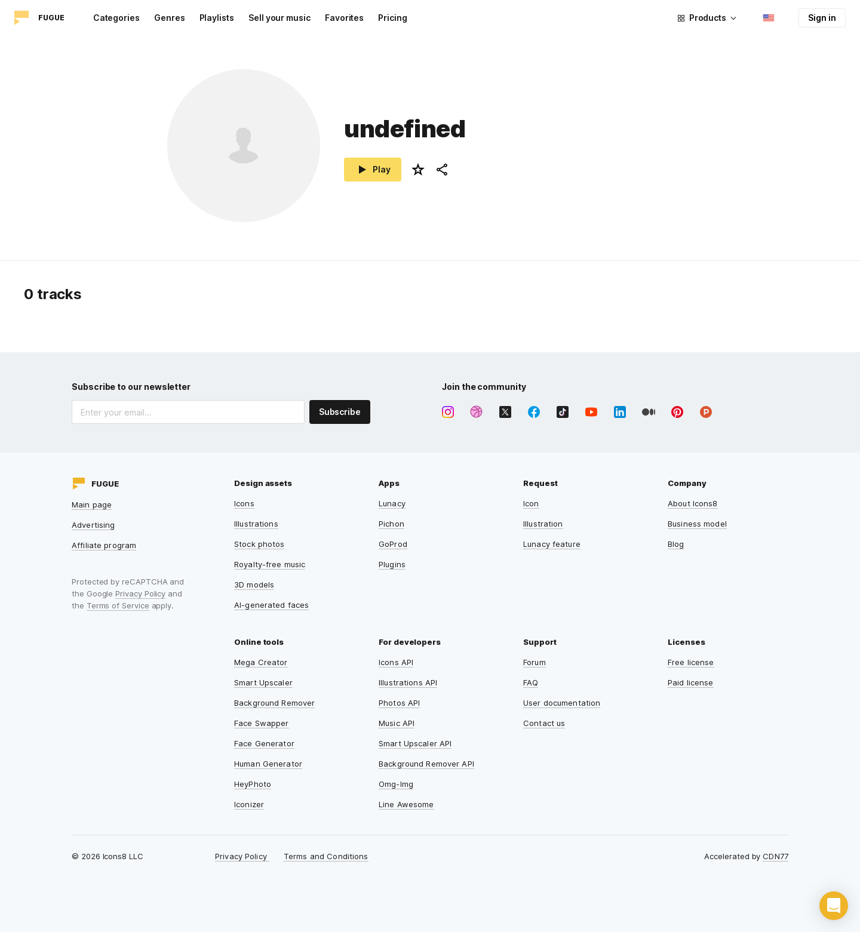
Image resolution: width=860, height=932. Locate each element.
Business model (697, 523)
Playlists (216, 18)
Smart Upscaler (263, 682)
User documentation (561, 703)
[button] (833, 905)
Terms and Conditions (326, 856)
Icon (531, 503)
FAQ (530, 682)
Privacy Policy (140, 593)
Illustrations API (408, 682)
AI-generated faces (271, 605)
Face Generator (264, 743)
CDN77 (775, 856)
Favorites (344, 18)
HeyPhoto (252, 784)
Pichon (391, 523)
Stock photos (259, 544)
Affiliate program (104, 545)
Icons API (396, 662)
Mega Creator (261, 662)
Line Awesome (406, 804)
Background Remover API (426, 763)
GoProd (393, 544)
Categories (116, 18)
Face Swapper (261, 723)
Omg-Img (396, 784)
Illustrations (256, 523)
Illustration (543, 523)
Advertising (93, 525)
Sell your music (279, 18)
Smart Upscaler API (415, 743)
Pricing (392, 18)
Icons (244, 503)
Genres (169, 18)
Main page (92, 504)
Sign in (822, 18)
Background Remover (274, 703)
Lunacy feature (551, 544)
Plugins (392, 564)
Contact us (544, 723)
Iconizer (249, 804)
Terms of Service (118, 605)
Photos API (399, 703)
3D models (254, 584)
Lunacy (392, 503)
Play (373, 169)
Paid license (691, 682)
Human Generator (268, 763)
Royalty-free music (269, 564)
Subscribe (340, 412)
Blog (676, 544)
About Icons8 (693, 503)
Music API (396, 723)
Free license (691, 662)
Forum (534, 662)
